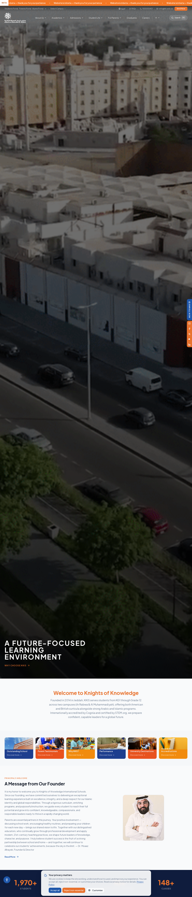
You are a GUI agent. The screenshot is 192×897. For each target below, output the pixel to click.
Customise (95, 890)
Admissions (76, 17)
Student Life (96, 17)
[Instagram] (189, 323)
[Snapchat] (189, 339)
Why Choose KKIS (17, 665)
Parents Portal (25, 9)
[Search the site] (178, 17)
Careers (146, 17)
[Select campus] (58, 9)
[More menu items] (157, 17)
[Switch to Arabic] (122, 9)
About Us (40, 17)
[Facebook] (189, 328)
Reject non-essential (73, 890)
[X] (189, 334)
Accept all (55, 890)
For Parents (114, 17)
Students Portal (11, 9)
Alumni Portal (37, 9)
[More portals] (46, 9)
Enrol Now (181, 9)
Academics (58, 17)
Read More (10, 856)
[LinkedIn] (189, 344)
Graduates (132, 17)
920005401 (146, 9)
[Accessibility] (6, 879)
